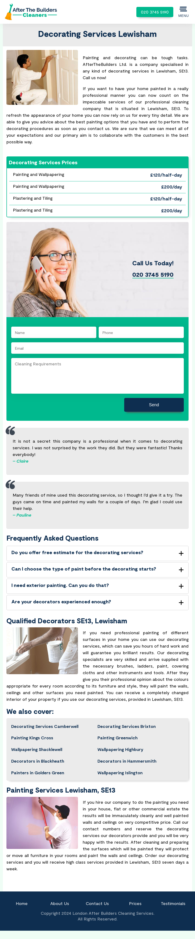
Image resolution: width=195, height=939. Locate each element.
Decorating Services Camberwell (44, 726)
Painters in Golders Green (37, 772)
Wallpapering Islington (120, 772)
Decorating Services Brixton (127, 726)
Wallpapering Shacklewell (36, 749)
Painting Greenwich (118, 737)
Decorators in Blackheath (37, 761)
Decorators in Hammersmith (127, 761)
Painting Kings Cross (32, 737)
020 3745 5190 (155, 12)
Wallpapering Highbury (120, 749)
